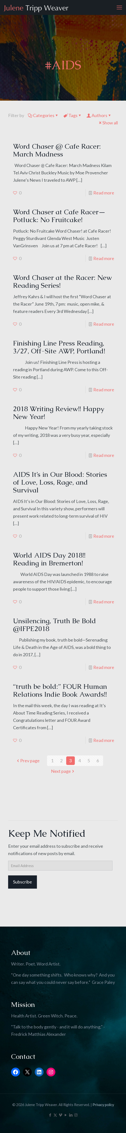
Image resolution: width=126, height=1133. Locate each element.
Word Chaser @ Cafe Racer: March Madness (57, 150)
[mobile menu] (119, 7)
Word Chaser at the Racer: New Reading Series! (62, 281)
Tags (72, 115)
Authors (99, 115)
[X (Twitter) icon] (55, 1115)
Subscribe (22, 881)
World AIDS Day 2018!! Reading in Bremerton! (49, 559)
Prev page (28, 760)
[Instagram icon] (76, 1115)
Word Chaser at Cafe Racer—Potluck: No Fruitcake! (59, 215)
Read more (103, 192)
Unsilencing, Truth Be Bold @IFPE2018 (54, 624)
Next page (63, 771)
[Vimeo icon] (60, 1115)
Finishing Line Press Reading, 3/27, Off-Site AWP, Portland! (59, 347)
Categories (43, 115)
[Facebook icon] (50, 1115)
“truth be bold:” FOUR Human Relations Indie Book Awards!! (60, 690)
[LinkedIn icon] (71, 1115)
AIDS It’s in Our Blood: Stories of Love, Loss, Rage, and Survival (60, 482)
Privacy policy (103, 1105)
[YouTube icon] (65, 1115)
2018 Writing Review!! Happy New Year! (58, 412)
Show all (108, 122)
